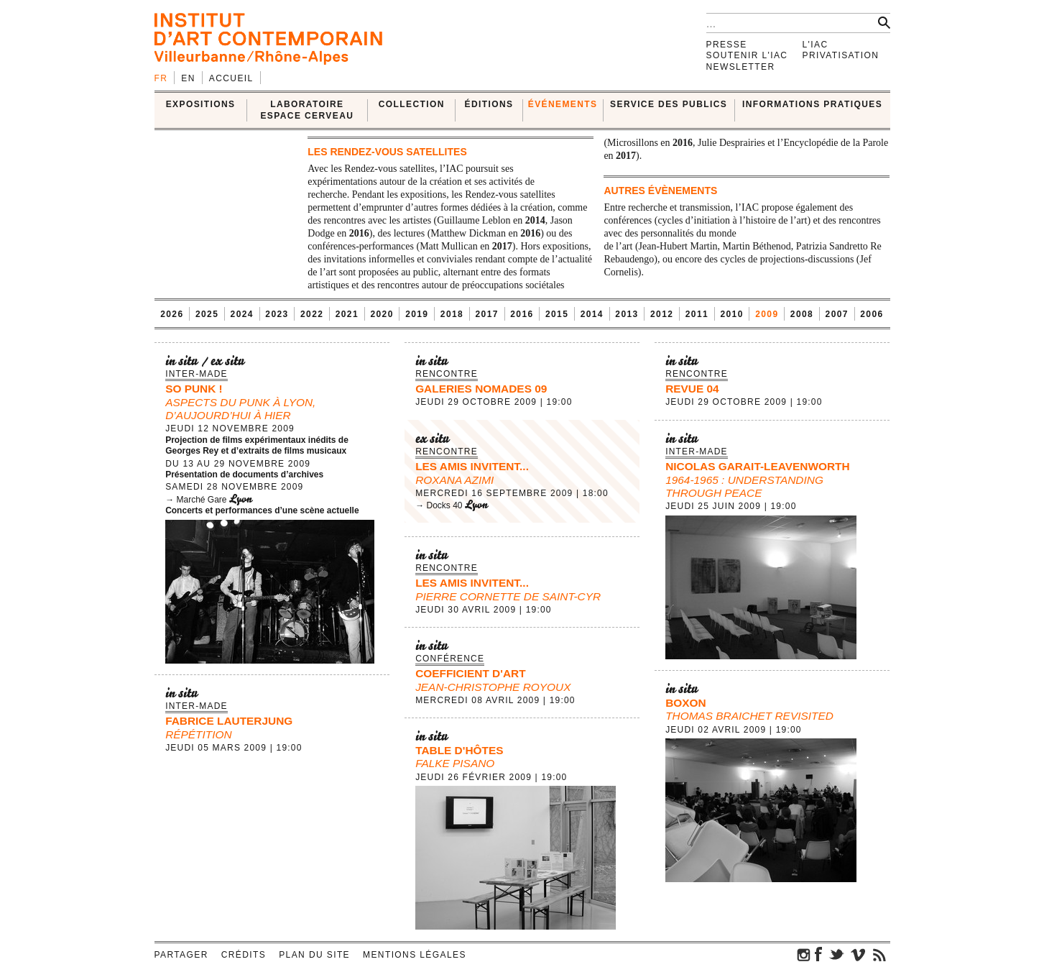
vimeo (858, 954)
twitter (836, 954)
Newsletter (740, 67)
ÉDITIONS (489, 104)
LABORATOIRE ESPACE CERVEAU (307, 109)
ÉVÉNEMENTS (563, 104)
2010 (731, 314)
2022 (311, 314)
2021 (347, 314)
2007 (837, 314)
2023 (276, 314)
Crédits (243, 955)
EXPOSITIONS (201, 104)
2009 (766, 314)
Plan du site (314, 955)
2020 (381, 314)
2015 (556, 314)
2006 (871, 314)
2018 (451, 314)
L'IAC (815, 45)
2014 (592, 314)
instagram (804, 954)
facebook (818, 954)
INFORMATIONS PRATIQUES (812, 104)
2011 (696, 314)
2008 (801, 314)
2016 (521, 314)
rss (879, 954)
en (188, 78)
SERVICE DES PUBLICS (668, 104)
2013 (626, 314)
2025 (206, 314)
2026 (171, 314)
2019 (416, 314)
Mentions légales (414, 955)
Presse (726, 45)
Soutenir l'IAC (747, 55)
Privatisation (841, 55)
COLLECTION (412, 104)
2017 (487, 314)
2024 (242, 314)
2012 (661, 314)
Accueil (231, 78)
